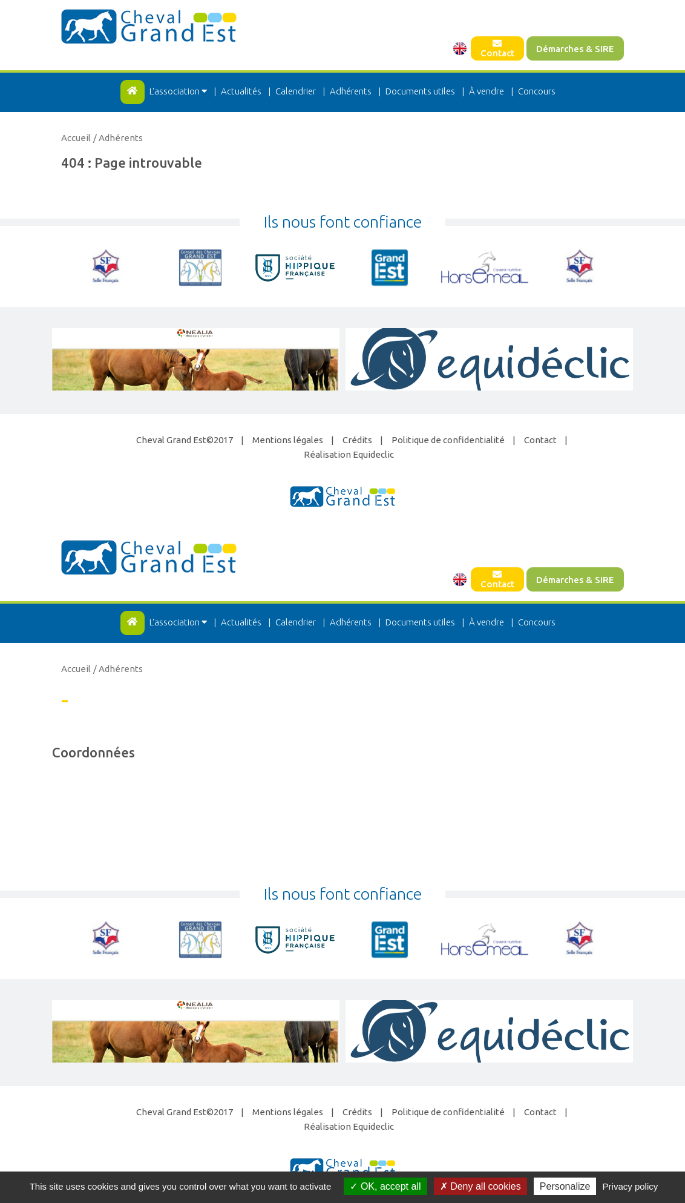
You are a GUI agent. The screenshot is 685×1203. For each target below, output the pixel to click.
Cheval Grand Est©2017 (184, 440)
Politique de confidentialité (448, 440)
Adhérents (351, 91)
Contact (497, 48)
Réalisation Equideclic (349, 454)
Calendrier (295, 91)
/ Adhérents (118, 138)
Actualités (241, 91)
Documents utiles (420, 91)
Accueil (76, 138)
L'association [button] (179, 91)
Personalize (565, 1186)
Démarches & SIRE (575, 49)
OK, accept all (385, 1186)
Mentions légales (287, 440)
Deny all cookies (480, 1186)
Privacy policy (630, 1186)
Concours (537, 91)
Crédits (357, 440)
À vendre (486, 91)
